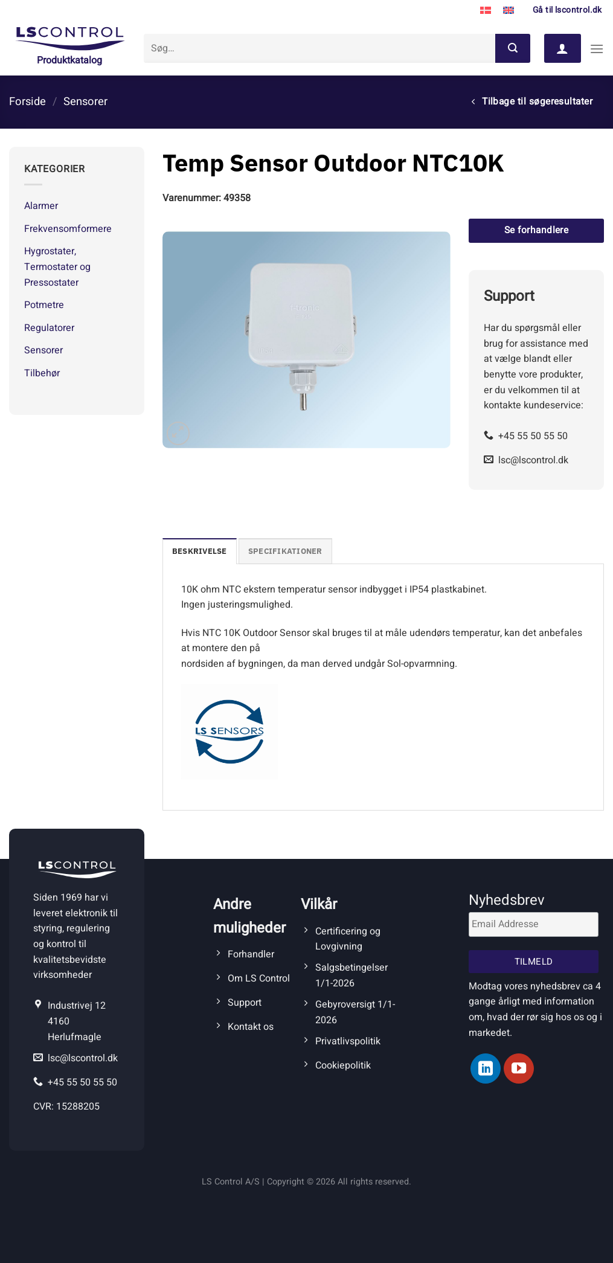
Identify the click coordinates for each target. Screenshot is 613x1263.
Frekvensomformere (68, 229)
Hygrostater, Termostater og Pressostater (57, 266)
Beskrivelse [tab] (199, 551)
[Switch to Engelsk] (508, 11)
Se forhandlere (536, 230)
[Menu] (596, 48)
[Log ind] (562, 48)
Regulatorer (49, 328)
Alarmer (41, 206)
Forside (27, 102)
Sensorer (85, 102)
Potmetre (44, 305)
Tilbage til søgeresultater (532, 102)
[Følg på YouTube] (519, 1068)
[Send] (512, 48)
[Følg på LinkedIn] (485, 1068)
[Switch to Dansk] (485, 11)
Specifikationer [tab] (285, 551)
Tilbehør (42, 373)
